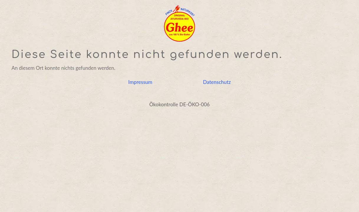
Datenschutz (217, 82)
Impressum (140, 82)
